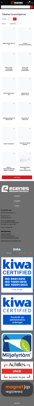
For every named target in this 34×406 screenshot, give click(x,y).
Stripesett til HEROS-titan (25, 93)
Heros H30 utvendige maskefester (25, 69)
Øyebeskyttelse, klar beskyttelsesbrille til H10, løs (25, 169)
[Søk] (15, 6)
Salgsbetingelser (6, 234)
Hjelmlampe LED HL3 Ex (9, 44)
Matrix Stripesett (9, 144)
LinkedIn (17, 206)
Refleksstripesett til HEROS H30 (9, 118)
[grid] (14, 19)
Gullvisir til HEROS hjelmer (25, 143)
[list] (9, 19)
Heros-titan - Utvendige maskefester (9, 69)
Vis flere (17, 177)
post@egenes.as (10, 221)
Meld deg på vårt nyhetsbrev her (11, 241)
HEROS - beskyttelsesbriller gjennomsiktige (9, 169)
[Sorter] (15, 23)
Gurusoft (17, 403)
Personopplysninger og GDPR (10, 238)
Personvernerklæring (7, 236)
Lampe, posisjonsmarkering (25, 44)
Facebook (17, 196)
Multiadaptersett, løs (8, 93)
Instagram (17, 201)
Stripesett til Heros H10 (25, 118)
